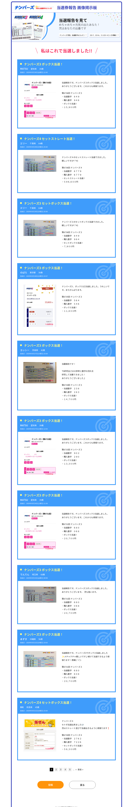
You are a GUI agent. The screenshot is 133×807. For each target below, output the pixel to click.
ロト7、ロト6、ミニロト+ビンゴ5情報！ (103, 35)
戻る (82, 785)
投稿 (50, 784)
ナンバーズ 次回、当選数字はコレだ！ (72, 35)
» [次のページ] (76, 770)
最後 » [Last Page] (80, 770)
